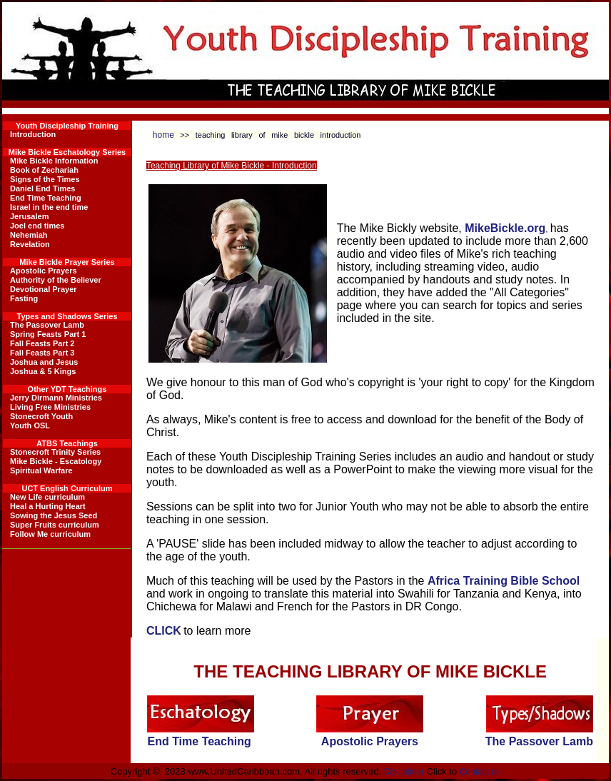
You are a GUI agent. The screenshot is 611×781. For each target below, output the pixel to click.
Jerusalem (29, 216)
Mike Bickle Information (54, 160)
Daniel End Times (43, 188)
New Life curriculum (47, 497)
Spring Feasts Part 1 (48, 334)
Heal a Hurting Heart (48, 506)
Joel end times (37, 225)
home (163, 135)
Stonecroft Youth (41, 416)
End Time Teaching (45, 197)
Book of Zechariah (44, 170)
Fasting (24, 298)
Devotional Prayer (43, 289)
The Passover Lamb (47, 325)
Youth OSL (30, 425)
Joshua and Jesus (44, 362)
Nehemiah (29, 235)
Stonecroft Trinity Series (55, 452)
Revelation (30, 244)
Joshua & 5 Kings (43, 371)
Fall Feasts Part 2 (42, 343)
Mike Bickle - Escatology (55, 461)
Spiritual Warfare (41, 470)
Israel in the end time (49, 207)
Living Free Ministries (50, 407)
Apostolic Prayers (43, 270)
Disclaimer (404, 772)
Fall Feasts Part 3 (42, 352)
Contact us (480, 772)
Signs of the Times (45, 179)
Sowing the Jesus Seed (53, 515)
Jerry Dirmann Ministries (56, 397)
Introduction (33, 134)
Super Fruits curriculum (54, 524)
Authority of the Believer (55, 280)
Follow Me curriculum (50, 534)
